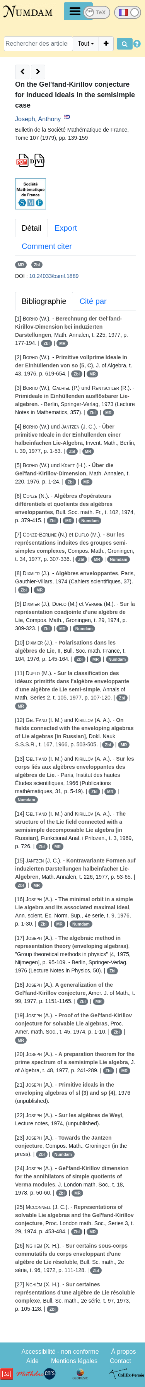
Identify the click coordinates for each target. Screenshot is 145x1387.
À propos (123, 1351)
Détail (31, 228)
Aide (32, 1361)
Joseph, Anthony (38, 119)
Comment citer (47, 246)
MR (21, 264)
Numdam (90, 520)
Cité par (93, 301)
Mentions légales (74, 1361)
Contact (120, 1361)
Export (66, 228)
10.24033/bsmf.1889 (54, 276)
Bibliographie (44, 301)
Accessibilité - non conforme (60, 1351)
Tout (83, 43)
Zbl (37, 264)
